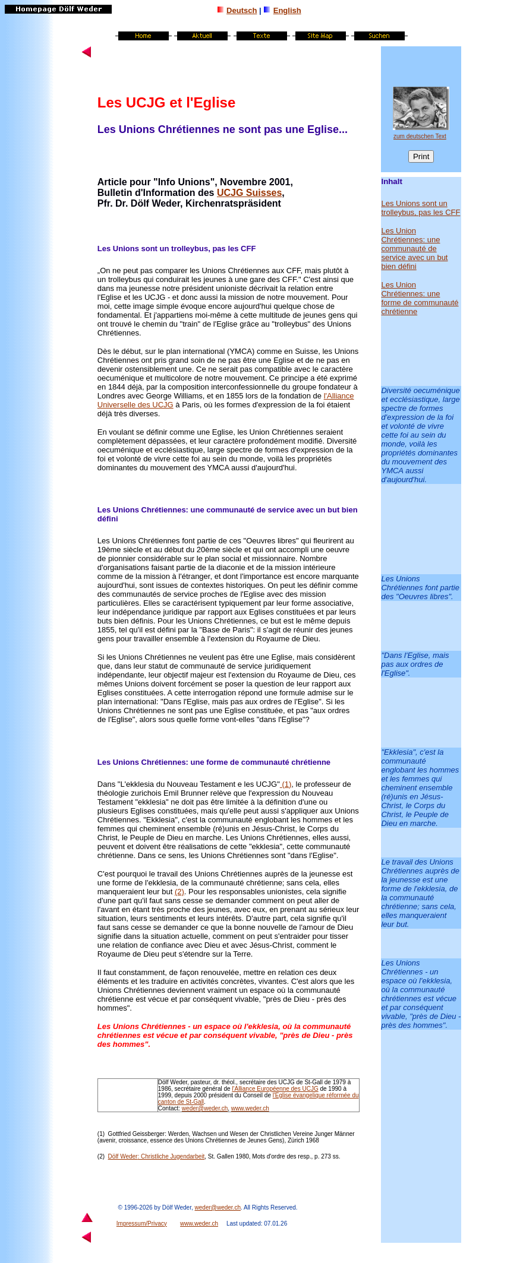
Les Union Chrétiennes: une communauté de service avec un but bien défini (414, 248)
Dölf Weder (123, 1156)
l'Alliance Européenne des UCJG (275, 1088)
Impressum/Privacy (141, 1223)
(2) (179, 891)
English (287, 10)
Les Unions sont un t (135, 248)
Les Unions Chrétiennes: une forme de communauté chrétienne (213, 762)
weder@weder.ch (205, 1108)
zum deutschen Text (419, 136)
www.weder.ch (250, 1108)
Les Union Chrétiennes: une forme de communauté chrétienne (419, 298)
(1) (101, 1134)
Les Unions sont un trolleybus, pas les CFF (420, 208)
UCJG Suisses (249, 193)
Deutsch (241, 10)
